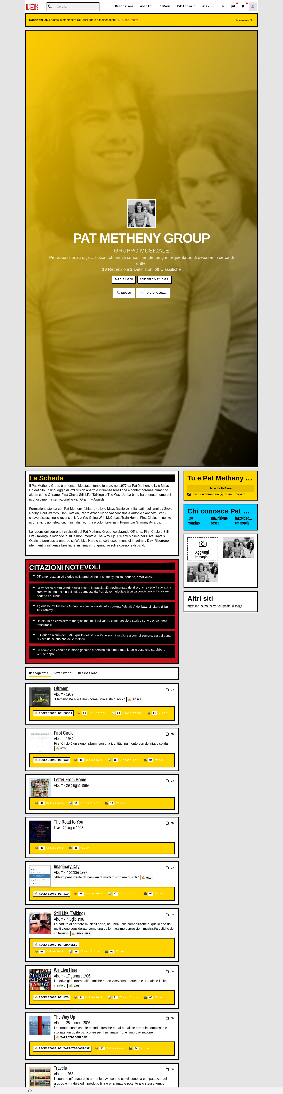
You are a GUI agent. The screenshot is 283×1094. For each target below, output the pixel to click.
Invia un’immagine (203, 494)
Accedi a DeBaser (220, 488)
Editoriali (186, 7)
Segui (124, 293)
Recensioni (124, 7)
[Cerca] (73, 6)
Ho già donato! (243, 20)
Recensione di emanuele (58, 945)
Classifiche (129, 713)
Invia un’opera (232, 494)
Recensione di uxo (53, 760)
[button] (223, 7)
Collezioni (94, 713)
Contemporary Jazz (154, 279)
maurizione (219, 518)
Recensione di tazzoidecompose (64, 1049)
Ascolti (146, 7)
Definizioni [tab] (63, 673)
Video (159, 713)
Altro (206, 7)
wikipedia (224, 606)
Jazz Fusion (124, 279)
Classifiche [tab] (87, 673)
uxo (63, 748)
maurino (193, 523)
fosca (137, 700)
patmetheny (208, 606)
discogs (237, 606)
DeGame (165, 7)
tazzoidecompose (73, 1037)
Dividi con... (153, 293)
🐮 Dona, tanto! (127, 20)
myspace (193, 606)
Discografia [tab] (39, 673)
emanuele (83, 934)
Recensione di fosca (55, 714)
